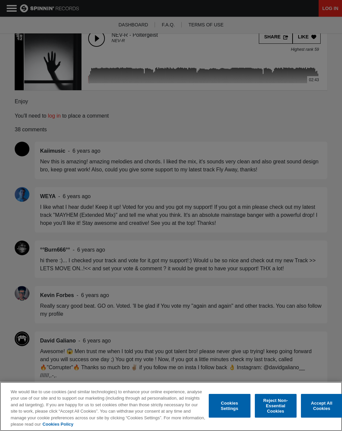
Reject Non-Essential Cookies (275, 406)
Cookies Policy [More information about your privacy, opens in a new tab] (57, 424)
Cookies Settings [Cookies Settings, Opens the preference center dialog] (229, 406)
